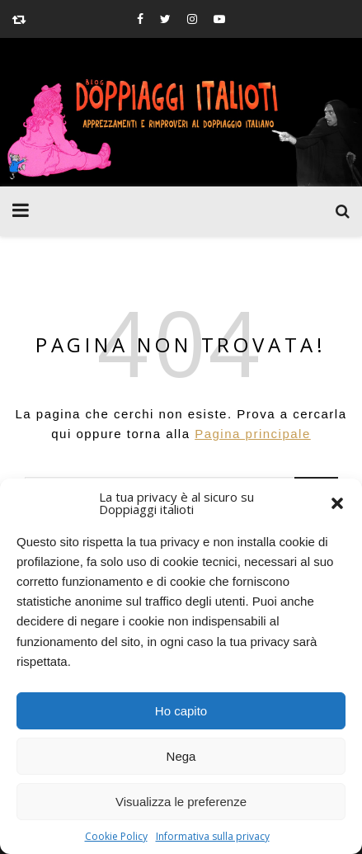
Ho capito (181, 711)
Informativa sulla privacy (213, 836)
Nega (181, 756)
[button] (337, 503)
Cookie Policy (116, 836)
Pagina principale (253, 434)
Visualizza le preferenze (181, 802)
